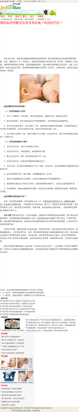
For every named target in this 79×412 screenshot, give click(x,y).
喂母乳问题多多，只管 (25, 369)
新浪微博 (15, 290)
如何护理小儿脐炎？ (9, 405)
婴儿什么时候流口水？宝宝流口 (13, 340)
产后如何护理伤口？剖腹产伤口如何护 (21, 304)
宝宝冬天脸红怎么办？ (34, 330)
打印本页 (32, 290)
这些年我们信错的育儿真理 (11, 395)
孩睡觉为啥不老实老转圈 (10, 402)
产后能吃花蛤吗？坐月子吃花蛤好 (12, 330)
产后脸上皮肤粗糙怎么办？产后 (13, 346)
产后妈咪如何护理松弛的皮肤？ (19, 314)
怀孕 (10, 16)
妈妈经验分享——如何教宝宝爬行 (63, 320)
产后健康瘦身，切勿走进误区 (36, 328)
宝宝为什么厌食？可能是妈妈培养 (63, 325)
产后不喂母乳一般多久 (26, 382)
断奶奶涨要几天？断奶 (9, 369)
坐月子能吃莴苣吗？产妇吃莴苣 (13, 343)
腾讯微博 (22, 290)
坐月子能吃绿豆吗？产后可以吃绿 (38, 320)
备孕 (2, 16)
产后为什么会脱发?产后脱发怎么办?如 (21, 301)
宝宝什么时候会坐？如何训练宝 (13, 353)
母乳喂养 (41, 19)
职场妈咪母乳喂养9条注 (9, 382)
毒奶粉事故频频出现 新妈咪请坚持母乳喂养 (28, 293)
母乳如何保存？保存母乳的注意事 (55, 330)
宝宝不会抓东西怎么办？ (57, 328)
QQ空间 (9, 290)
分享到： (3, 290)
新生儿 (18, 16)
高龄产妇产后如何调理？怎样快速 (63, 322)
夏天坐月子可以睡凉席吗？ (11, 337)
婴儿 (25, 16)
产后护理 (4, 301)
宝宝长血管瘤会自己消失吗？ (12, 392)
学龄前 (40, 16)
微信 (27, 290)
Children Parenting (31, 408)
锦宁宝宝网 (10, 1)
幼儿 (32, 16)
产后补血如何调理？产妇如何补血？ (20, 306)
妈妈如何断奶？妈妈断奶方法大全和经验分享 (29, 295)
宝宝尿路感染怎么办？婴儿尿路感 (38, 322)
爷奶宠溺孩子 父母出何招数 (12, 389)
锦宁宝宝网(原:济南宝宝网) (21, 411)
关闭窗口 (40, 290)
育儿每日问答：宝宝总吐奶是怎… (14, 398)
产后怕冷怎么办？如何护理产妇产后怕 (21, 309)
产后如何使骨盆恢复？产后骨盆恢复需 (21, 312)
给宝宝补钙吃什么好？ (10, 350)
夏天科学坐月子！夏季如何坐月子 (38, 325)
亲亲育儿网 (18, 19)
